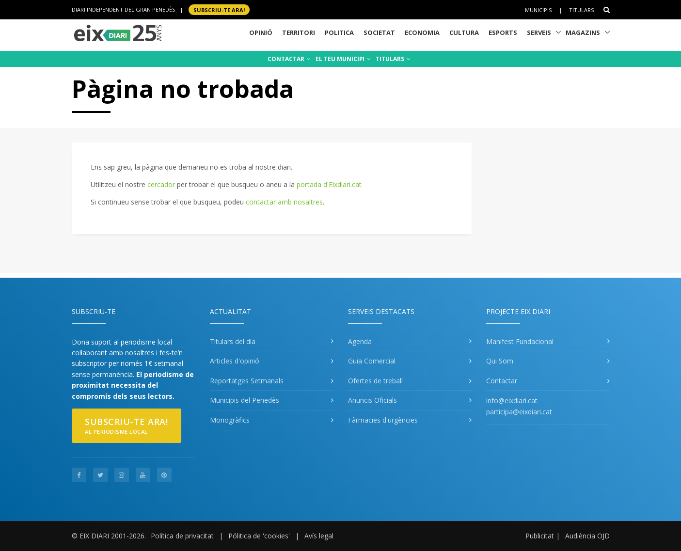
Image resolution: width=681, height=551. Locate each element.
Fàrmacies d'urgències (383, 420)
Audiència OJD (587, 535)
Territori (298, 32)
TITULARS (393, 59)
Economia (422, 32)
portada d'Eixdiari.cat (329, 184)
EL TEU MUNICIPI (343, 59)
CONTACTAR (289, 59)
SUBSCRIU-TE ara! (219, 9)
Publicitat (539, 535)
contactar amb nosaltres (284, 201)
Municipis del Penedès (244, 400)
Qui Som (499, 360)
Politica (339, 32)
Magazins (583, 32)
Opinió (260, 32)
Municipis (538, 10)
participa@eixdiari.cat (519, 411)
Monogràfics (230, 420)
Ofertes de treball (375, 380)
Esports (503, 32)
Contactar (501, 380)
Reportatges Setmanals (247, 380)
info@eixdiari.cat (512, 400)
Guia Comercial (372, 360)
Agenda (360, 341)
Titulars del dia (232, 341)
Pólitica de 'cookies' (259, 535)
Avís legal (318, 535)
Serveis (539, 32)
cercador (161, 184)
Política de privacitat (182, 535)
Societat (379, 32)
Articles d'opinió (234, 360)
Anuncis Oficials (372, 400)
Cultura (464, 32)
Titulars (581, 10)
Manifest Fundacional (520, 341)
